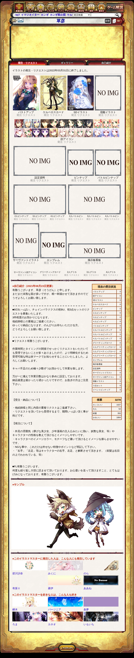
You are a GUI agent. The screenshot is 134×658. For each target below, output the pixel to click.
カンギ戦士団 (58, 14)
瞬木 (15, 609)
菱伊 (50, 588)
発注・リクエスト (28, 63)
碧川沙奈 (17, 573)
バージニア (54, 609)
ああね (87, 588)
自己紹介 (106, 63)
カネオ (52, 624)
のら (86, 573)
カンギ (45, 14)
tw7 (18, 14)
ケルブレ (72, 14)
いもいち (89, 624)
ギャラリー (67, 63)
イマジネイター (30, 14)
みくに (52, 573)
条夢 (86, 609)
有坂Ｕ (16, 588)
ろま (15, 624)
